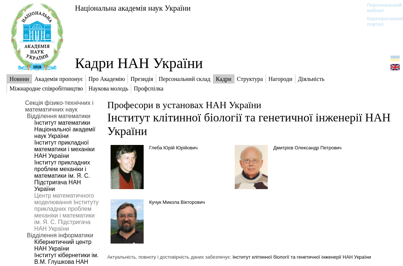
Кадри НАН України (139, 63)
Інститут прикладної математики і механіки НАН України (64, 149)
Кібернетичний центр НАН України (62, 245)
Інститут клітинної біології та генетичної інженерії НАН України (302, 257)
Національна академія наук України (133, 8)
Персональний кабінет (381, 7)
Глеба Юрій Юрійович (173, 147)
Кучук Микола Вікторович (177, 202)
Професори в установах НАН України (184, 105)
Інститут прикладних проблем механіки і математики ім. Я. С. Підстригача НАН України (62, 175)
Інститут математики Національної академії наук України (64, 129)
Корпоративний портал (381, 21)
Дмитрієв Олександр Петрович (307, 147)
